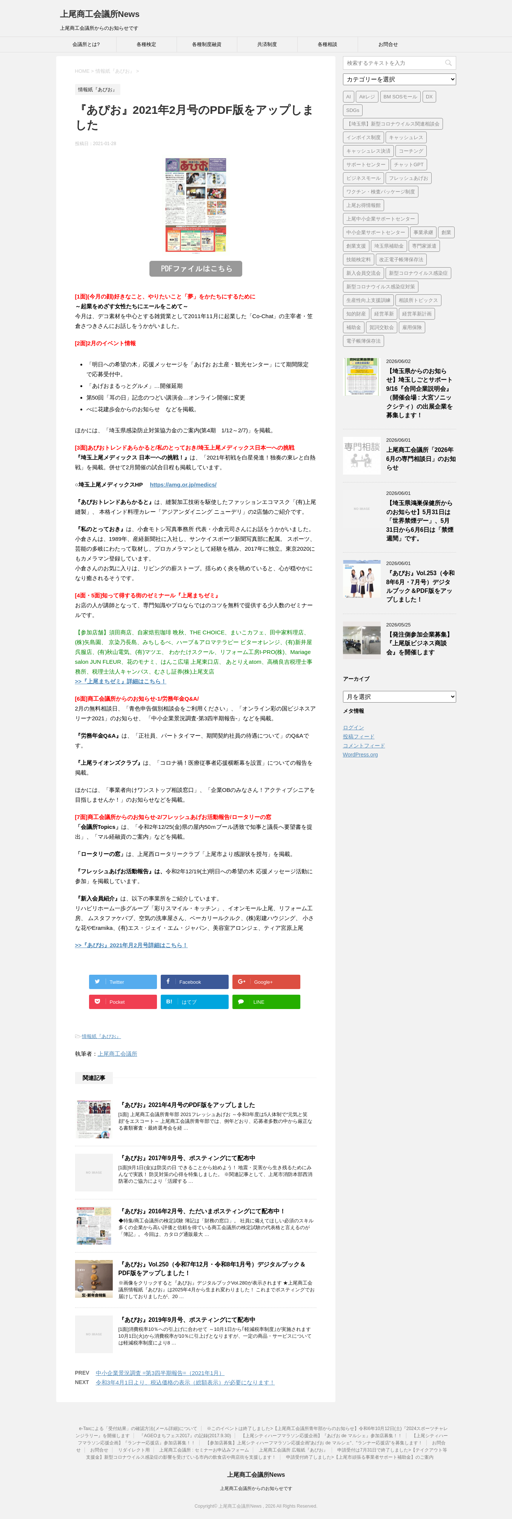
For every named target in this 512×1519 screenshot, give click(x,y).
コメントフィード (364, 746)
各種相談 (327, 44)
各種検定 (146, 44)
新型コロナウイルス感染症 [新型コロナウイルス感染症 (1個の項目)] (418, 273)
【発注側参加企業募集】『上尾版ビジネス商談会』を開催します (419, 643)
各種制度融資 (206, 44)
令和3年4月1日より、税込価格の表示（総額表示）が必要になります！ (185, 1382)
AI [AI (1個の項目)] (348, 97)
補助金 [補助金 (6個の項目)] (353, 327)
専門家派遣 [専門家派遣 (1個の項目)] (424, 246)
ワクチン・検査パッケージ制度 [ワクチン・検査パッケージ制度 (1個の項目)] (380, 191)
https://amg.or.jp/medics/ (183, 484)
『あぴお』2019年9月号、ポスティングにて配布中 (186, 1320)
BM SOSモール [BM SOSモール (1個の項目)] (401, 97)
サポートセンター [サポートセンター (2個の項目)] (366, 164)
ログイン (353, 727)
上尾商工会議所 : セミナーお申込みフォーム (204, 1450)
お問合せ (388, 44)
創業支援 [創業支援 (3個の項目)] (356, 246)
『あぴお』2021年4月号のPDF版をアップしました (186, 1105)
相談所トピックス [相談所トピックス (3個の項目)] (418, 300)
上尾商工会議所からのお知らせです (256, 1488)
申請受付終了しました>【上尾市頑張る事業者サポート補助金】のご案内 (360, 1457)
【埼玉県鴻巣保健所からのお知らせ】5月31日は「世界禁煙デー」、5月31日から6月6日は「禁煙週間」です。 (420, 521)
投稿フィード (359, 736)
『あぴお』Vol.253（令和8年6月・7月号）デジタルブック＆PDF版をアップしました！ (420, 586)
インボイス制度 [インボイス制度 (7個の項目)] (363, 137)
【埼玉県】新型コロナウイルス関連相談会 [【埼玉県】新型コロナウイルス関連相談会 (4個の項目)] (393, 124)
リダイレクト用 (134, 1450)
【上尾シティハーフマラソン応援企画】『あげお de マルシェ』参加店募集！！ (321, 1435)
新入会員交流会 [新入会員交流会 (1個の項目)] (363, 273)
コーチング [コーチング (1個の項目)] (411, 151)
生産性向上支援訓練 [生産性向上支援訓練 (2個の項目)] (368, 300)
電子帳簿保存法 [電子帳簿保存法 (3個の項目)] (363, 341)
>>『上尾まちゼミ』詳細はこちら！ (121, 681)
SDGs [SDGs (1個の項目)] (353, 110)
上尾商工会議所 (117, 1053)
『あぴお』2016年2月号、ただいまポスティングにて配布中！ (202, 1211)
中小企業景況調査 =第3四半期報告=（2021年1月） (160, 1373)
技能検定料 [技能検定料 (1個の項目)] (358, 259)
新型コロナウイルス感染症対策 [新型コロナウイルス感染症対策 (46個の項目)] (380, 286)
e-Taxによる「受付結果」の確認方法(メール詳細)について (138, 1428)
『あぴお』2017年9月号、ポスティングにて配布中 (186, 1158)
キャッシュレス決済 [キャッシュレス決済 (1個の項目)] (368, 151)
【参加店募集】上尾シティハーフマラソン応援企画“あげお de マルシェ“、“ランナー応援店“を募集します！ (314, 1443)
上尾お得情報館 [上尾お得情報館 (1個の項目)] (363, 205)
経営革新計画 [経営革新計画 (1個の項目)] (417, 314)
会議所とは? (86, 44)
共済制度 (267, 44)
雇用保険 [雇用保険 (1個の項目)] (412, 327)
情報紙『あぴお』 (101, 1036)
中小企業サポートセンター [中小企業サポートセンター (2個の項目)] (375, 232)
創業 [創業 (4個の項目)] (446, 232)
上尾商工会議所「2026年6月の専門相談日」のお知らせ (421, 459)
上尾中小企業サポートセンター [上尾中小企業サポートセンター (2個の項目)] (380, 219)
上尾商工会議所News (100, 14)
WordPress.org (360, 755)
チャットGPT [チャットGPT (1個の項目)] (409, 164)
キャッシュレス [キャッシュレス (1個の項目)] (406, 137)
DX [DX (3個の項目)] (429, 97)
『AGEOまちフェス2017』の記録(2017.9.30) (185, 1435)
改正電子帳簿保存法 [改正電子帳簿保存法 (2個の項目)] (401, 259)
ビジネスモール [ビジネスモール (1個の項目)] (363, 178)
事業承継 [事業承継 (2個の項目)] (423, 232)
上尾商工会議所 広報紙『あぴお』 (293, 1450)
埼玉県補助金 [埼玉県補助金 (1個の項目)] (389, 246)
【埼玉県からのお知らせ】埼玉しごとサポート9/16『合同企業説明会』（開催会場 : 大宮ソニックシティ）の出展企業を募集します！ (419, 393)
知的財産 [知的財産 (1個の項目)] (356, 314)
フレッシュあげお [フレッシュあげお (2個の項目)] (408, 178)
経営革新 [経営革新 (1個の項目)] (384, 314)
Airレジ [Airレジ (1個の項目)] (367, 97)
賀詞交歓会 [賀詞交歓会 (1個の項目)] (381, 327)
